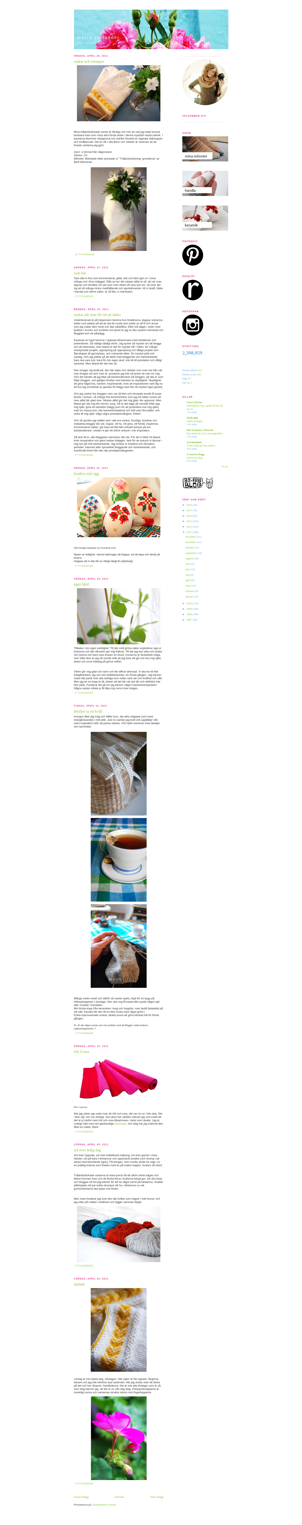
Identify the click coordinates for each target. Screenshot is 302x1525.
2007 (189, 619)
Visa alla (224, 466)
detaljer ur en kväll (88, 711)
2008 (189, 614)
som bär (80, 273)
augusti (190, 558)
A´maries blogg (195, 454)
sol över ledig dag (87, 1150)
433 (199, 374)
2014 (189, 515)
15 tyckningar (84, 254)
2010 (189, 603)
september (192, 553)
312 (200, 370)
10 (189, 378)
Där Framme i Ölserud (200, 430)
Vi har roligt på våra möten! (201, 445)
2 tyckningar (84, 1033)
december (191, 536)
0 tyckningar (84, 296)
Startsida (119, 1496)
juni (188, 569)
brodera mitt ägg (86, 474)
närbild (79, 1284)
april (188, 580)
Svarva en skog (194, 457)
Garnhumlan (194, 442)
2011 (189, 532)
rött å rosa (81, 1051)
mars (189, 585)
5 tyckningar (84, 566)
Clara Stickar (194, 402)
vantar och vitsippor (89, 61)
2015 (189, 510)
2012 (189, 526)
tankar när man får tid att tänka (97, 315)
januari (190, 596)
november (191, 542)
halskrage (120, 1123)
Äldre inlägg (157, 1496)
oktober (190, 547)
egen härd (81, 584)
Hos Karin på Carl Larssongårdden (205, 433)
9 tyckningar (84, 455)
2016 (189, 504)
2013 (189, 521)
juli (188, 563)
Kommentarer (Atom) (104, 1504)
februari (190, 591)
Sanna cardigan (195, 421)
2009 (189, 608)
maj (188, 574)
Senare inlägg (81, 1496)
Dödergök (192, 417)
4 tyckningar (84, 1132)
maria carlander (98, 37)
